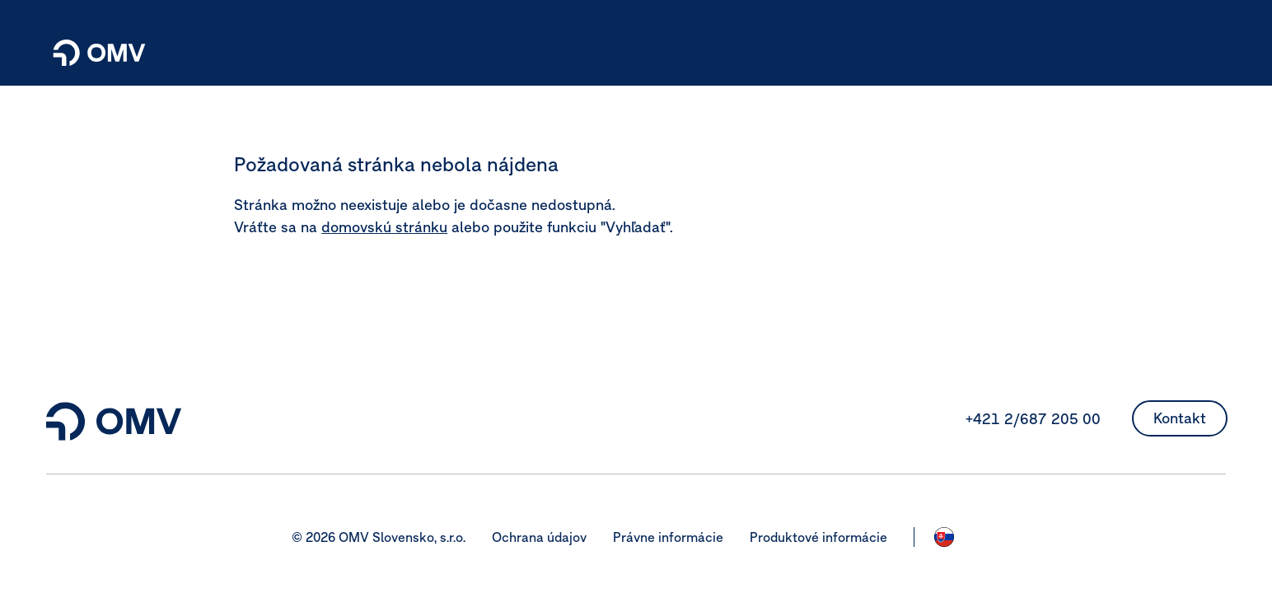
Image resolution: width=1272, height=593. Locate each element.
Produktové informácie (818, 537)
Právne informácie (668, 537)
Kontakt (1179, 418)
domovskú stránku (384, 226)
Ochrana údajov (539, 537)
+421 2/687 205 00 (1033, 418)
